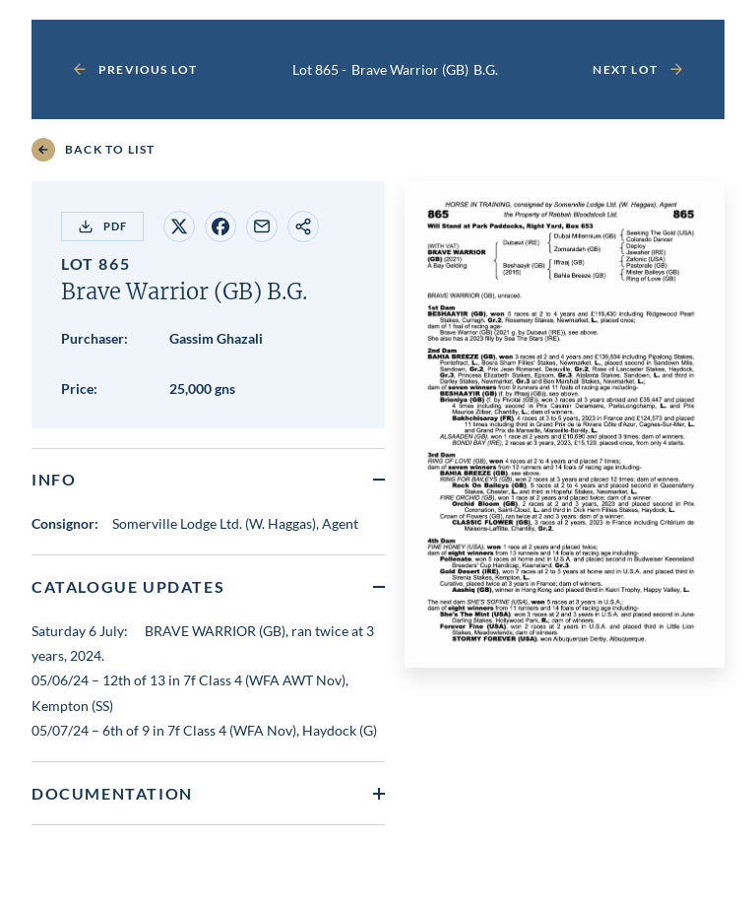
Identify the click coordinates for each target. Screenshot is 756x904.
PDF (102, 226)
